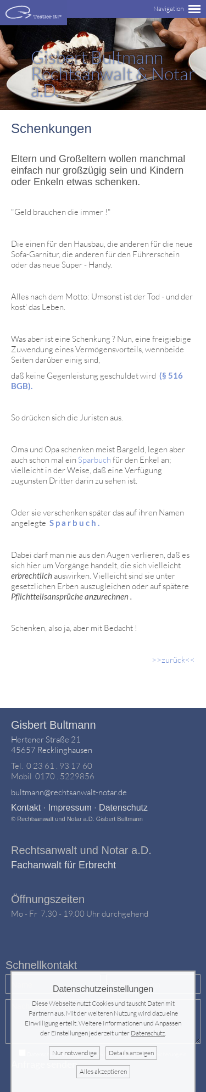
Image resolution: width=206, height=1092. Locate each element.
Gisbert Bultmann (53, 725)
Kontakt (26, 807)
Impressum (70, 807)
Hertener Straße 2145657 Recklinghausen (51, 744)
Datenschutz (123, 807)
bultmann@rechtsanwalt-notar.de (69, 792)
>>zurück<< (173, 660)
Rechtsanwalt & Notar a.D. (113, 73)
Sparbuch (95, 459)
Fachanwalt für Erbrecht (63, 865)
